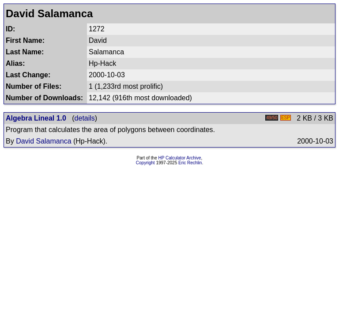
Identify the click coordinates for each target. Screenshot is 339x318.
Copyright (145, 162)
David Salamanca (43, 141)
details (85, 118)
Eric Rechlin (190, 162)
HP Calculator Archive (179, 157)
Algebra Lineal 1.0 (36, 118)
